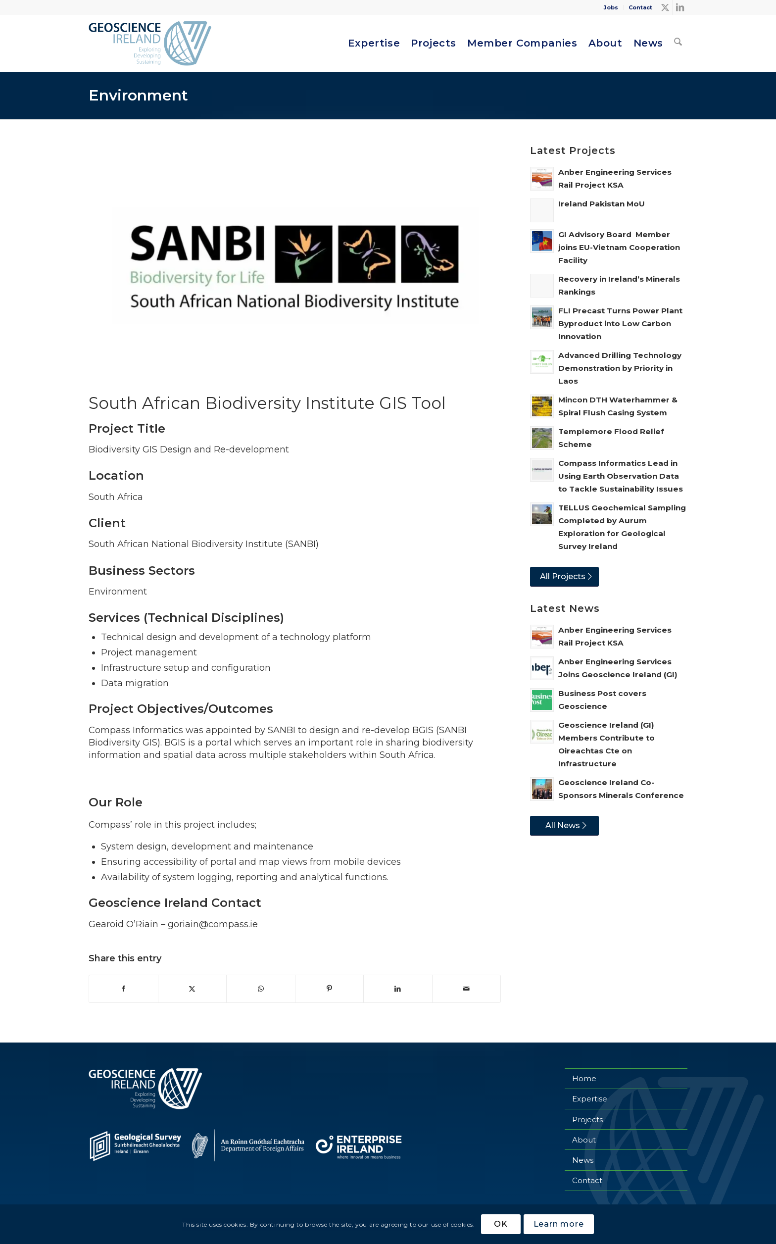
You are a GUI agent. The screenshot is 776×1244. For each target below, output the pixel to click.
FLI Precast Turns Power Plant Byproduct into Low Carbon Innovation (620, 323)
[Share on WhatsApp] (261, 988)
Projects (587, 1119)
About (584, 1139)
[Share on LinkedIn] (398, 988)
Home (584, 1078)
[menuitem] (611, 7)
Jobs (611, 7)
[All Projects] (564, 577)
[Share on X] (192, 988)
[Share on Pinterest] (329, 988)
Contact (640, 7)
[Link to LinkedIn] (680, 7)
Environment (138, 95)
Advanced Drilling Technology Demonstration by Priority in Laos (619, 368)
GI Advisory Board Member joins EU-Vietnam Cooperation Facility (619, 247)
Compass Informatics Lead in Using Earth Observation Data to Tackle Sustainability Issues (620, 476)
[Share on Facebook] (123, 988)
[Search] (678, 43)
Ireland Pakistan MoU (601, 203)
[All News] (564, 826)
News (582, 1160)
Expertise (589, 1098)
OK (501, 1224)
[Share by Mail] (467, 988)
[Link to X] (665, 7)
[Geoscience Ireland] (151, 43)
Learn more (559, 1224)
